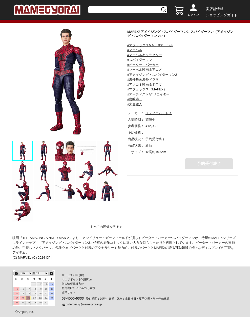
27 (23, 302)
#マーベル (134, 50)
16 (40, 293)
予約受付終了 (209, 163)
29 (34, 302)
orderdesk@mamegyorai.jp (84, 304)
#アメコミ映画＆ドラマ (144, 84)
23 (40, 298)
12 (17, 293)
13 (23, 293)
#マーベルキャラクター (144, 55)
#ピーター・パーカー (143, 65)
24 (46, 298)
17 (46, 293)
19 (17, 298)
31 (46, 302)
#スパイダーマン (139, 60)
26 (17, 302)
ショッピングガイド (222, 15)
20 (23, 298)
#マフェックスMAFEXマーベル (150, 45)
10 (46, 289)
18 (52, 293)
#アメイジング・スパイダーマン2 (152, 75)
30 (40, 302)
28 (28, 302)
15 (34, 293)
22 (34, 298)
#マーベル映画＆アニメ (144, 69)
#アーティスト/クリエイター (148, 94)
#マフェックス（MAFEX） (147, 89)
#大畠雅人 (134, 104)
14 (28, 293)
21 (28, 298)
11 (52, 289)
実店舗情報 (214, 9)
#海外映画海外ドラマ (143, 79)
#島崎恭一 (134, 99)
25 (52, 298)
